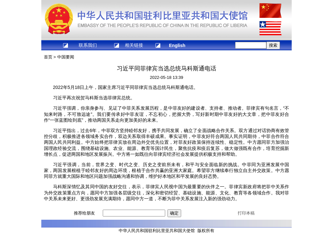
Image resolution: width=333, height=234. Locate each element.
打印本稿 (246, 213)
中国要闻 (65, 57)
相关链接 (134, 45)
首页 (48, 57)
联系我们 (88, 45)
